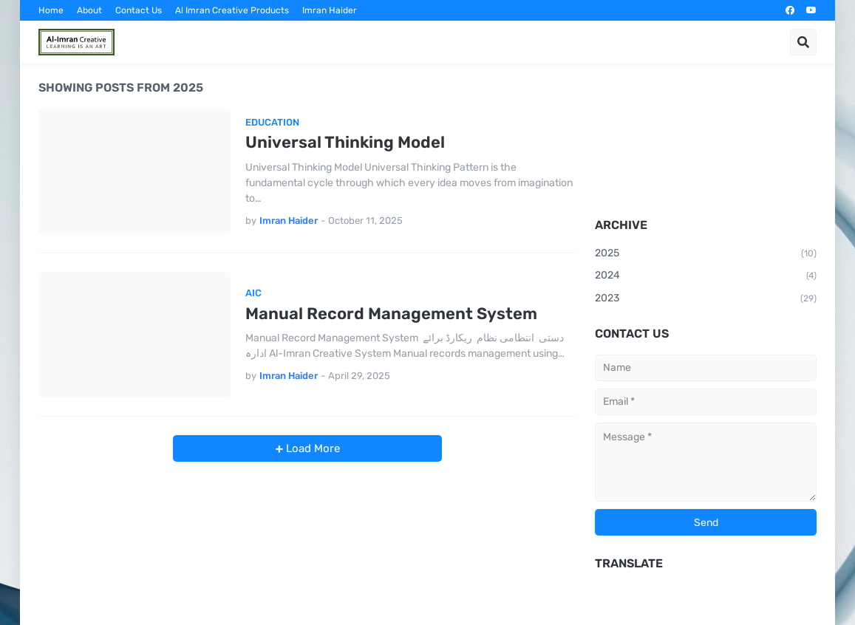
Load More (311, 448)
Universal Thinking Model (345, 142)
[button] (803, 42)
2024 (706, 276)
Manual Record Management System (391, 314)
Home (51, 10)
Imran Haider (329, 10)
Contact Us (138, 10)
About (89, 10)
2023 (706, 299)
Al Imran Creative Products (232, 10)
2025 (706, 254)
